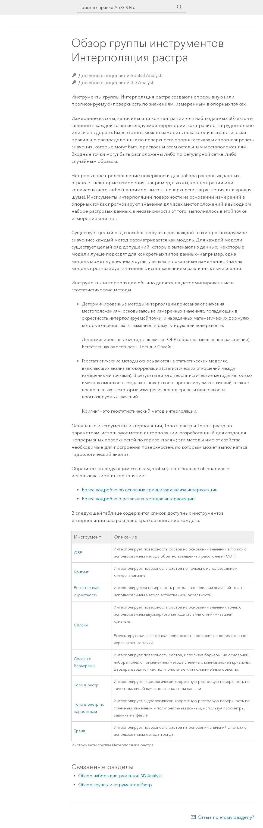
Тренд (79, 731)
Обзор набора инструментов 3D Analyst (120, 775)
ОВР (78, 552)
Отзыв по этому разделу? (226, 817)
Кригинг (81, 572)
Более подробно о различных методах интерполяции (138, 498)
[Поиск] (180, 7)
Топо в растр (86, 685)
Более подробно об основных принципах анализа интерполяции (150, 489)
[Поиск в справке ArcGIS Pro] (126, 7)
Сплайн (81, 625)
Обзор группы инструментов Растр (115, 784)
